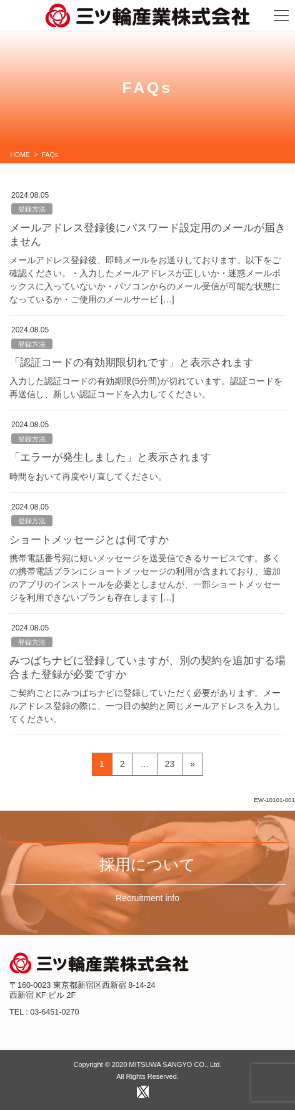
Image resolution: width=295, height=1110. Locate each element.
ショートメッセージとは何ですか (89, 540)
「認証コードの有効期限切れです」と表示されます (131, 363)
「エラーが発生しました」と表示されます (110, 457)
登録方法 (32, 209)
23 (169, 766)
